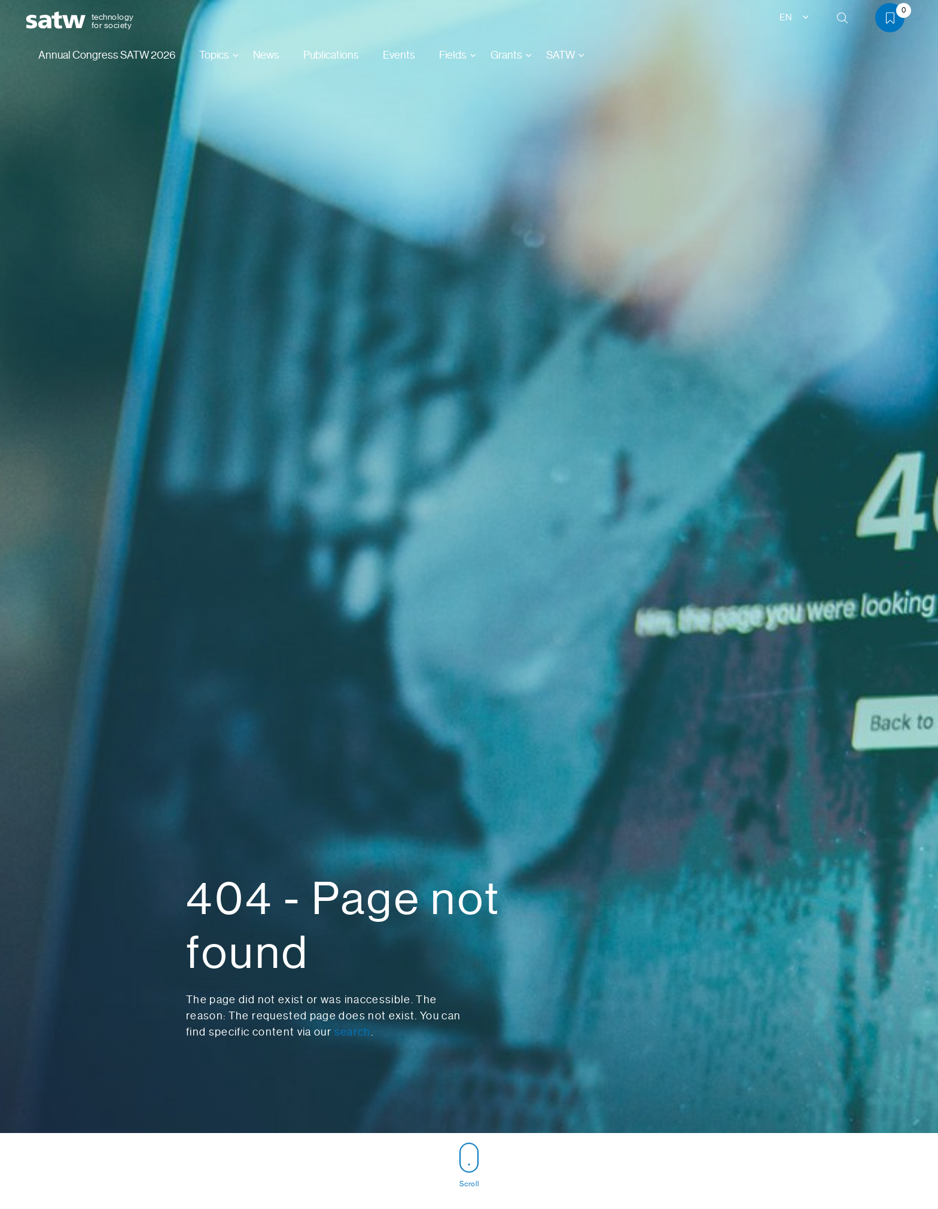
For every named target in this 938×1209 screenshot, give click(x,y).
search (352, 1032)
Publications (331, 55)
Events (399, 55)
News (266, 55)
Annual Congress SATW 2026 (106, 55)
